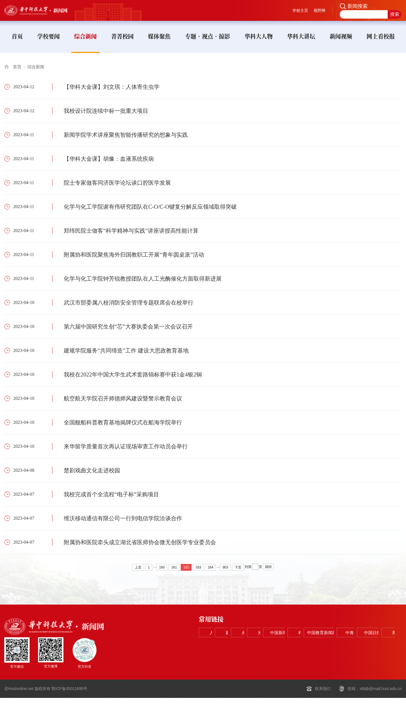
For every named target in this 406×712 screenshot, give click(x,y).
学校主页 (300, 10)
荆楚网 (380, 647)
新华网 (258, 633)
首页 (17, 66)
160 (162, 567)
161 (174, 567)
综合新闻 (37, 66)
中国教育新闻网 (258, 647)
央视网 (299, 633)
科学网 (217, 647)
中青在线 (299, 647)
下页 (238, 567)
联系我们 (323, 703)
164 (210, 567)
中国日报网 (339, 647)
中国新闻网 (380, 633)
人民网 (217, 633)
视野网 (319, 10)
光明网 (339, 633)
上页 (138, 567)
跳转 (268, 567)
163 (198, 567)
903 (225, 567)
